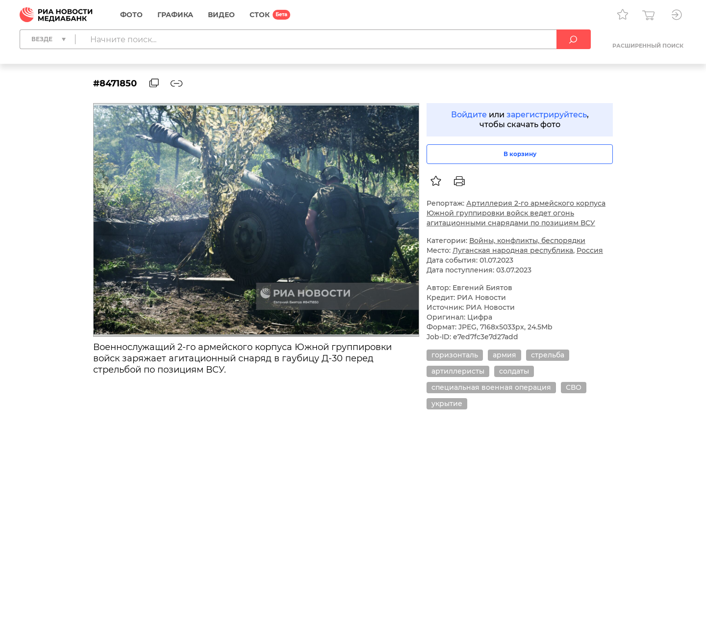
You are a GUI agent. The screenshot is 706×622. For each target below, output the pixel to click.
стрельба (547, 355)
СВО (573, 387)
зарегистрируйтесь (546, 114)
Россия (590, 250)
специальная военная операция (491, 387)
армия (504, 355)
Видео (221, 14)
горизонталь (454, 355)
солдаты (514, 371)
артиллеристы (457, 371)
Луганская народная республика (513, 250)
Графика (175, 14)
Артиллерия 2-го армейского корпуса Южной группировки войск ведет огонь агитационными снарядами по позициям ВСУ (516, 213)
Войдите (469, 114)
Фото (131, 14)
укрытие (446, 403)
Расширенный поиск (647, 45)
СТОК (260, 14)
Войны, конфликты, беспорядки (527, 240)
